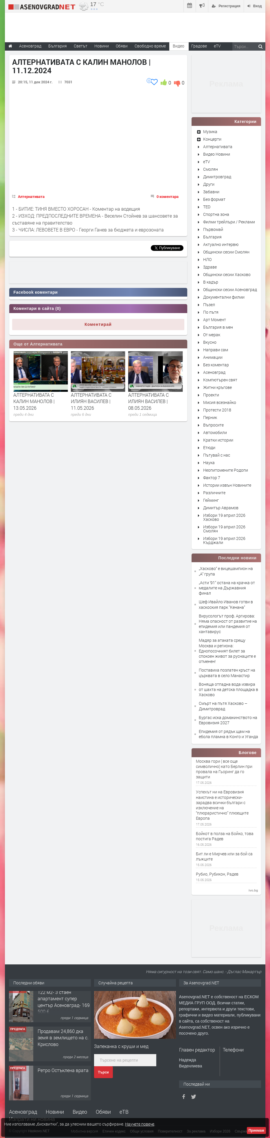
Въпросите (213, 425)
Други (208, 184)
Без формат (214, 199)
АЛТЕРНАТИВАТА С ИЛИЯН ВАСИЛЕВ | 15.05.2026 (33, 401)
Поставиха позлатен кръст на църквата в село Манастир (227, 672)
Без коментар (216, 364)
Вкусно (209, 342)
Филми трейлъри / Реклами (229, 222)
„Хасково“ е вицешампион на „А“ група (226, 571)
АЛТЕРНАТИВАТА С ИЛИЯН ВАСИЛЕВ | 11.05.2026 (148, 401)
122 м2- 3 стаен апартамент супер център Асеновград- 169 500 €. (64, 1005)
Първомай (213, 229)
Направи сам (215, 349)
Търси (103, 1072)
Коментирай (98, 324)
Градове (199, 46)
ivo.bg (253, 890)
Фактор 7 (211, 477)
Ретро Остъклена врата (63, 1074)
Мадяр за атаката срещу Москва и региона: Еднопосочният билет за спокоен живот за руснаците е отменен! (227, 650)
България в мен (218, 327)
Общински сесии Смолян (226, 252)
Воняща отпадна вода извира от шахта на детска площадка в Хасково (228, 689)
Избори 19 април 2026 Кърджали (224, 540)
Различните (214, 492)
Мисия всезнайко (219, 402)
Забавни (211, 191)
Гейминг (211, 500)
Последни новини (237, 558)
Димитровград (217, 176)
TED (206, 206)
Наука (209, 462)
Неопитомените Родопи (225, 470)
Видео (80, 1111)
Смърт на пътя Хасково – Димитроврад (223, 706)
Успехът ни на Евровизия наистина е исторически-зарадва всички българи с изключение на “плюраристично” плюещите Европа (222, 805)
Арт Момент (214, 319)
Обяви (103, 1111)
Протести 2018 (217, 410)
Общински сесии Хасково (227, 274)
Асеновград (214, 372)
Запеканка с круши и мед (121, 1046)
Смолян (210, 169)
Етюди (209, 447)
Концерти (212, 139)
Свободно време (150, 46)
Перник (210, 417)
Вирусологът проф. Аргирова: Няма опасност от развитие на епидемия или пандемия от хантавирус (228, 624)
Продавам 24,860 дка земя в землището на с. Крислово (63, 1041)
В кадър (210, 282)
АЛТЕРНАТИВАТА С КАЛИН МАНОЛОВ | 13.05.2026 (91, 401)
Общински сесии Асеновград (230, 289)
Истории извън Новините (227, 485)
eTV (206, 161)
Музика (210, 131)
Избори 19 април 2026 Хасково (224, 517)
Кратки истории (218, 440)
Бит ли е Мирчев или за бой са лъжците (224, 856)
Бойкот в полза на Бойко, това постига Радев (225, 836)
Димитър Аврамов (220, 507)
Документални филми (224, 297)
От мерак (211, 334)
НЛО (207, 259)
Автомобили (215, 432)
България (212, 237)
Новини (101, 46)
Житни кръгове (217, 387)
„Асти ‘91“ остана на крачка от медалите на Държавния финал (227, 588)
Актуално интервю (220, 244)
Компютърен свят (220, 380)
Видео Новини (216, 154)
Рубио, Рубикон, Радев (217, 874)
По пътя (210, 312)
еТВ (124, 1111)
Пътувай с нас (216, 455)
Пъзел (209, 304)
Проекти (211, 395)
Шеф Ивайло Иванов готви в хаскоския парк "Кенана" (226, 604)
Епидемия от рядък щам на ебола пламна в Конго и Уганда (228, 734)
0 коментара (168, 196)
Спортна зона (216, 214)
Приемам (256, 1130)
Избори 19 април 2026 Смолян (224, 529)
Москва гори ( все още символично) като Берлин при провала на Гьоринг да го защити (224, 769)
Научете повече (139, 1124)
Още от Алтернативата (38, 344)
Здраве (210, 267)
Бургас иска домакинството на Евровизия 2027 (228, 720)
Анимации (213, 357)
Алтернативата (31, 196)
